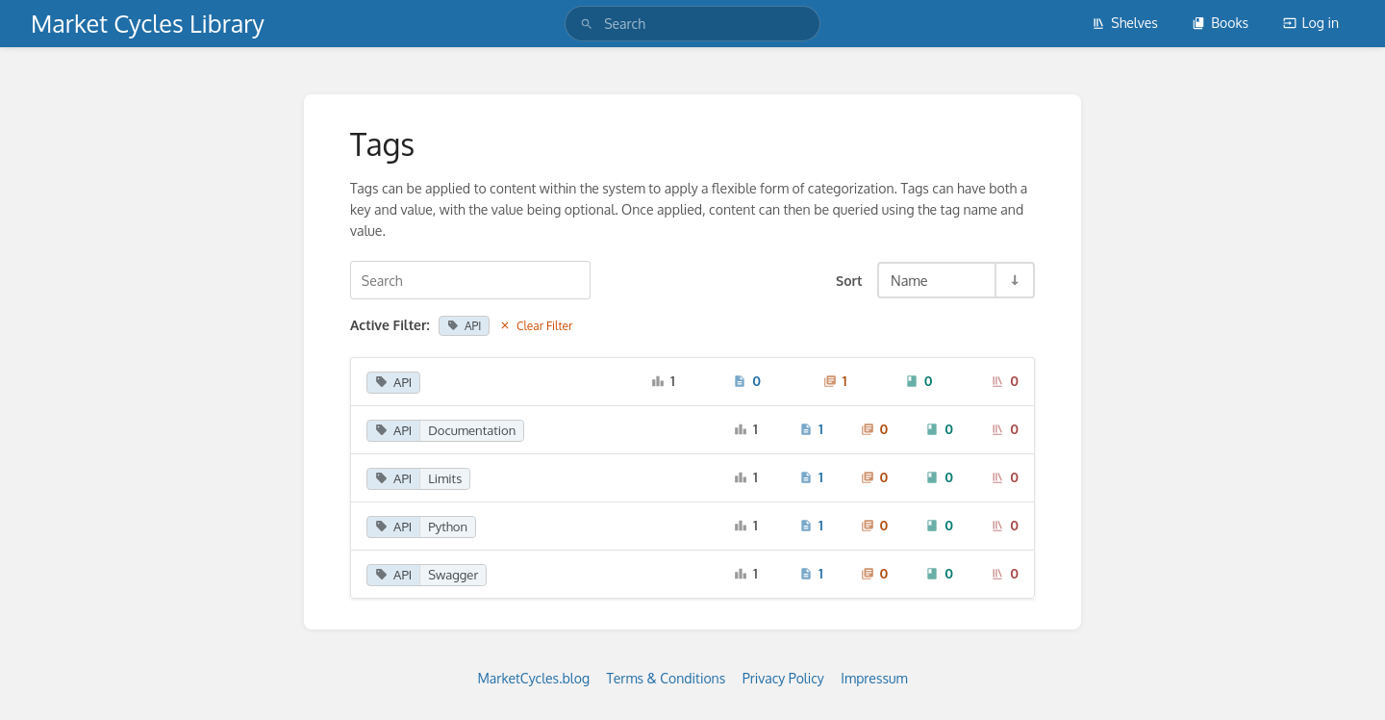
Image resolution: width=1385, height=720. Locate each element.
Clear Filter (536, 326)
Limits (445, 478)
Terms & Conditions (666, 678)
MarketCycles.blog (533, 678)
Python (447, 526)
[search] (692, 23)
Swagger (453, 574)
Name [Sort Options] (909, 280)
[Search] (586, 23)
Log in (1311, 22)
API (464, 326)
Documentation (472, 430)
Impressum (874, 678)
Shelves (1125, 22)
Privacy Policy (783, 678)
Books (1220, 22)
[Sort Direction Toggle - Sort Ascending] (1014, 280)
